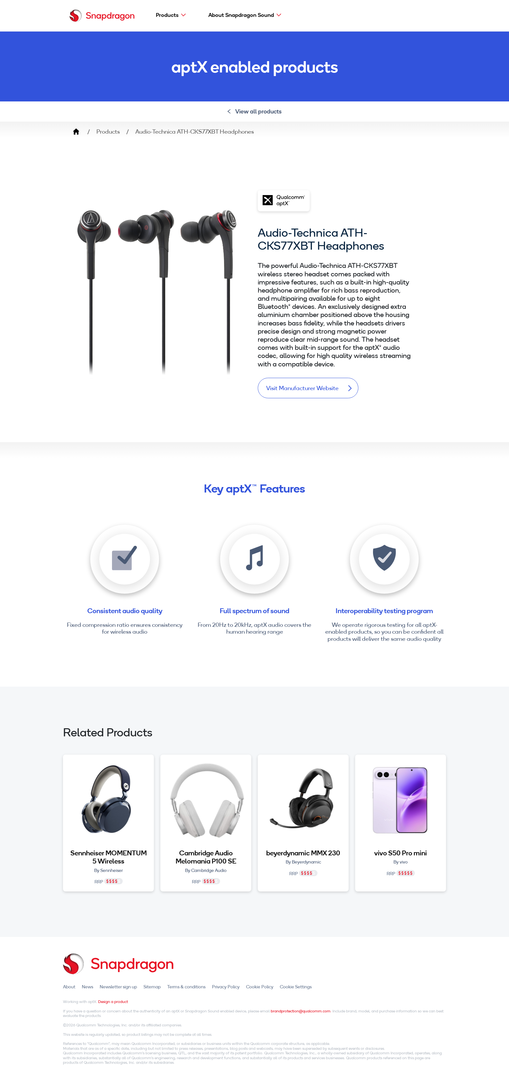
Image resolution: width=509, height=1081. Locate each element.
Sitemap (152, 987)
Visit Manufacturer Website (309, 388)
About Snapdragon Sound (241, 14)
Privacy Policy (226, 987)
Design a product (113, 1001)
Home (76, 131)
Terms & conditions (186, 987)
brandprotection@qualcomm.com (300, 1010)
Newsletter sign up (118, 987)
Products (167, 14)
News (87, 987)
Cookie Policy (259, 987)
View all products (255, 111)
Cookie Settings (296, 987)
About (69, 987)
